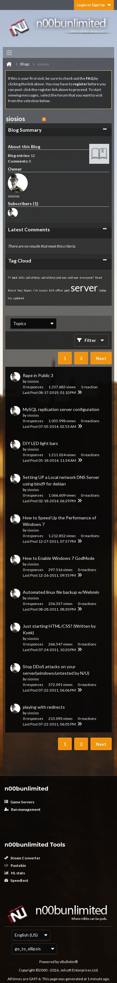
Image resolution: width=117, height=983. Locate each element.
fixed (98, 277)
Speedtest (16, 880)
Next (101, 358)
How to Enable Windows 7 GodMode (59, 558)
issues (43, 290)
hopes (28, 290)
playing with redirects (44, 707)
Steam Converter (22, 858)
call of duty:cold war (53, 277)
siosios (33, 381)
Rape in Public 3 (38, 375)
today (102, 290)
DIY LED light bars (40, 443)
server (84, 287)
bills (22, 277)
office (59, 290)
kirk (51, 290)
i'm (35, 290)
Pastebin (15, 865)
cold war (73, 277)
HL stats (14, 873)
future (12, 290)
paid (67, 290)
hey (19, 290)
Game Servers (19, 802)
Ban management (22, 809)
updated (18, 298)
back (14, 277)
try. (10, 298)
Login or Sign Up (94, 4)
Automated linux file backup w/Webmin (61, 592)
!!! (9, 277)
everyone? (87, 277)
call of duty (33, 277)
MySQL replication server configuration (61, 409)
